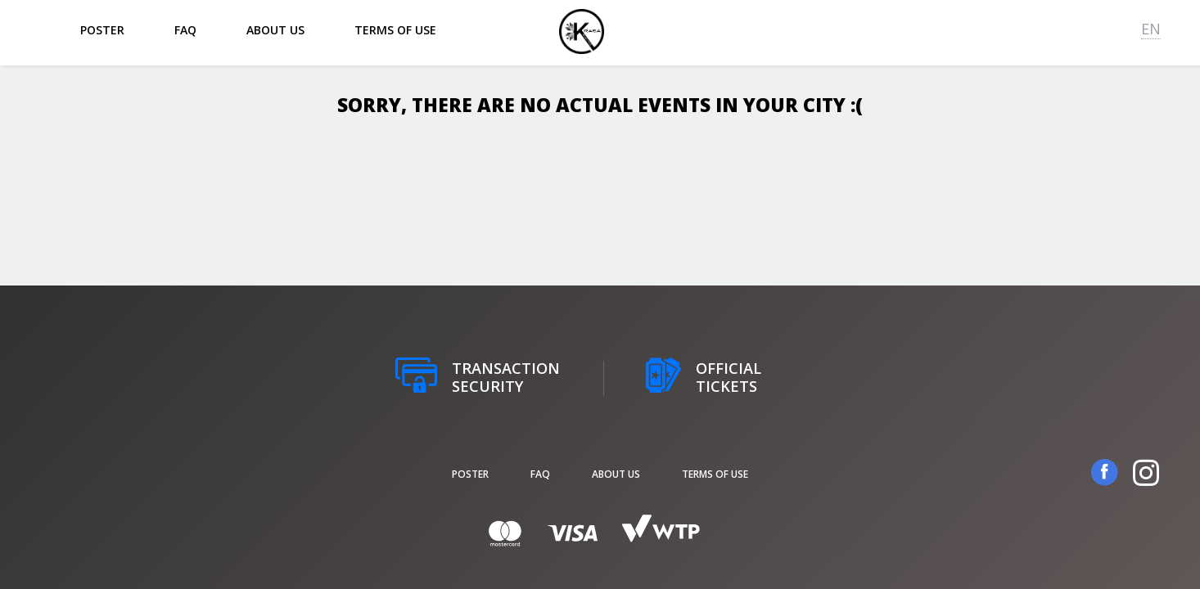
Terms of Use (395, 30)
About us (275, 30)
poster (102, 30)
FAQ (185, 30)
